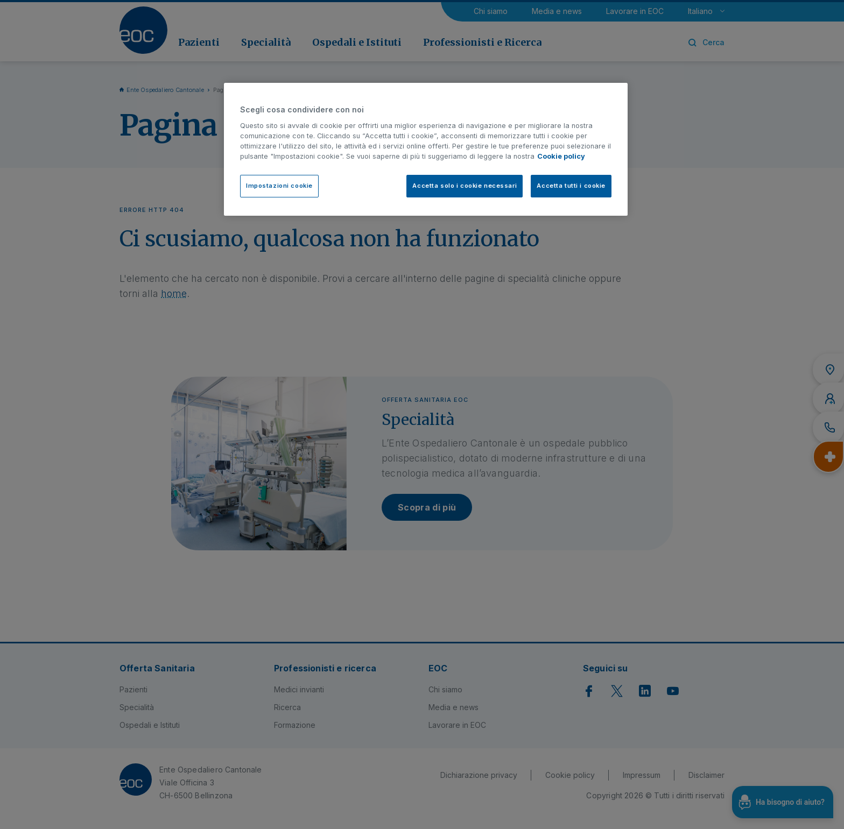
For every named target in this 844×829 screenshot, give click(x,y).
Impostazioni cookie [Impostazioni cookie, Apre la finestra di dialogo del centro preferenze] (279, 185)
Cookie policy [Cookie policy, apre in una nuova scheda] (561, 156)
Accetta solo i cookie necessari (464, 185)
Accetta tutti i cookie (571, 185)
